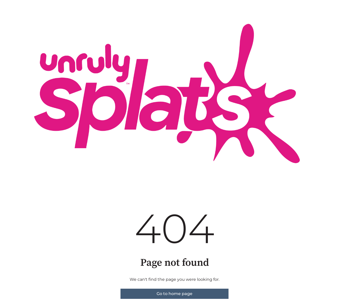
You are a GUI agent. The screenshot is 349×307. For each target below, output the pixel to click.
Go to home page (174, 293)
